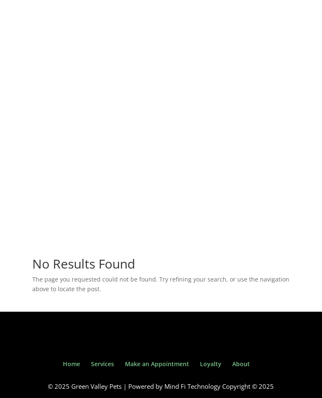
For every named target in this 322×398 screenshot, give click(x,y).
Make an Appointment (157, 364)
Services (102, 364)
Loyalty (210, 364)
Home (71, 364)
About (241, 364)
